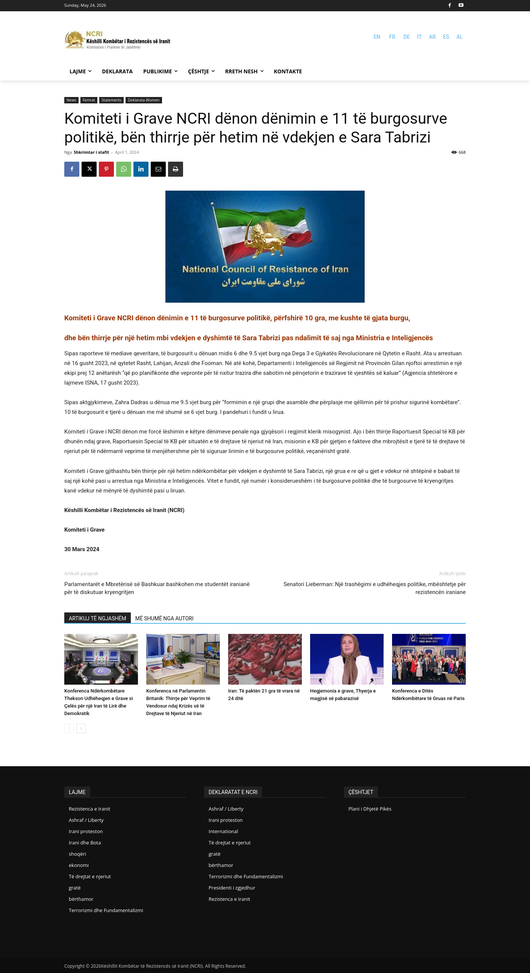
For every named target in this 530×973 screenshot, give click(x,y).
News (71, 100)
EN (377, 37)
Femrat (89, 100)
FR (392, 37)
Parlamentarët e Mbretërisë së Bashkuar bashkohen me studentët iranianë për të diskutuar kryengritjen (157, 588)
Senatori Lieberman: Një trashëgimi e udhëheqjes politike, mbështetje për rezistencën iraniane (374, 588)
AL (459, 37)
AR (432, 37)
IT (419, 37)
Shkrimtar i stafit (91, 152)
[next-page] (81, 728)
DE (406, 37)
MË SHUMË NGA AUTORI (164, 618)
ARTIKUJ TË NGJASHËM (97, 618)
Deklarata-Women (143, 100)
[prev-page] (69, 728)
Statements (111, 100)
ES (446, 37)
